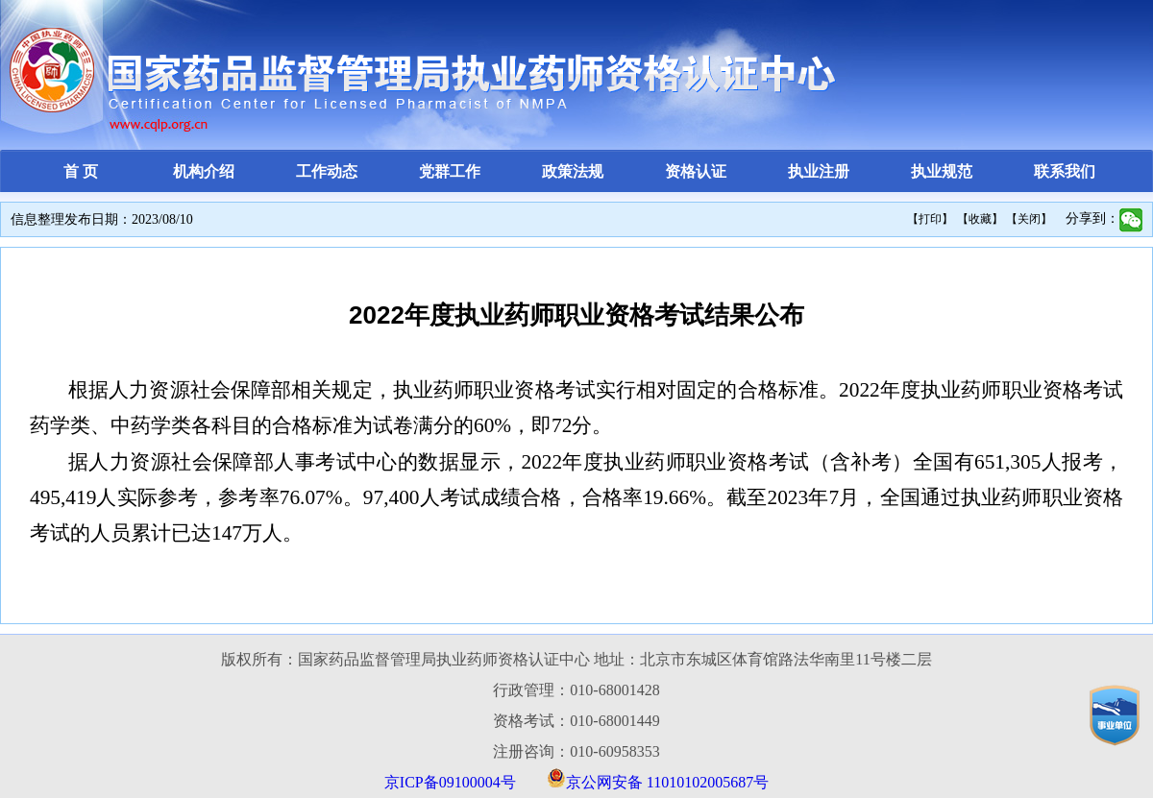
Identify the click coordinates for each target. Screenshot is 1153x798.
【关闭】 (1029, 219)
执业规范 (941, 171)
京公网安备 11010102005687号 (667, 782)
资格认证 (695, 171)
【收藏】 (980, 219)
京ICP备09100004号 (450, 782)
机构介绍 (203, 171)
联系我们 (1064, 171)
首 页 (80, 171)
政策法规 (572, 171)
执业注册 (818, 171)
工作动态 (326, 171)
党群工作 (449, 171)
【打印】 (930, 219)
